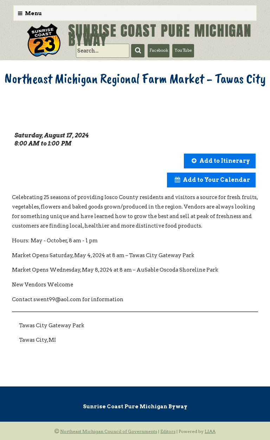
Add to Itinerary (224, 160)
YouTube (183, 50)
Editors (167, 431)
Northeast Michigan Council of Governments (108, 431)
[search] (102, 51)
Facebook (158, 50)
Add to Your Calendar (216, 179)
